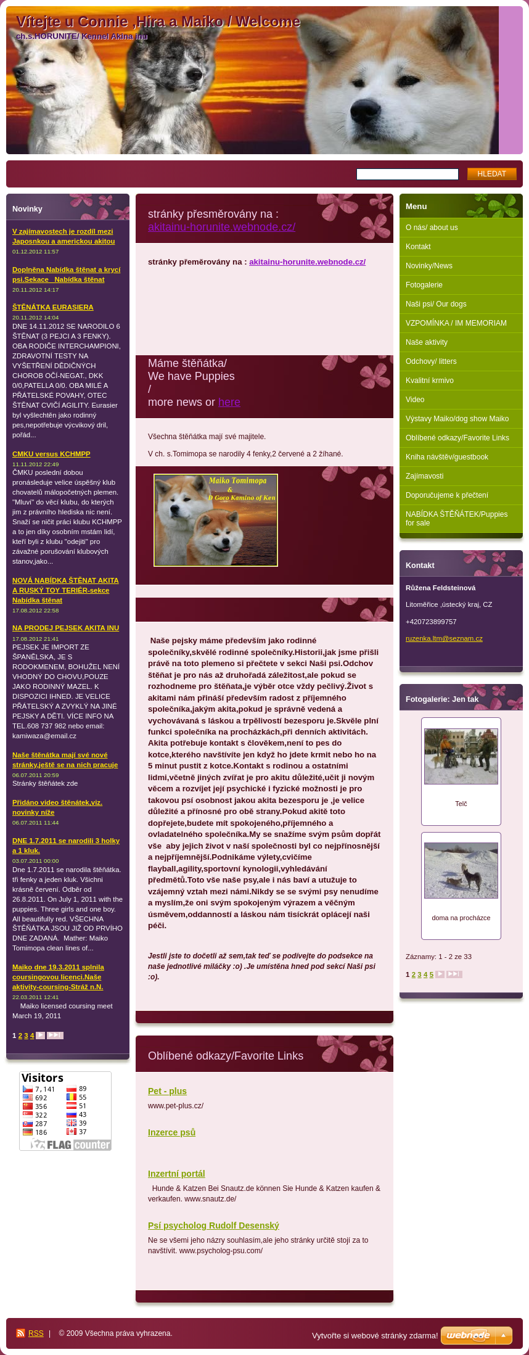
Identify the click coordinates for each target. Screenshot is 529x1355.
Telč (461, 803)
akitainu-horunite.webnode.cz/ (221, 227)
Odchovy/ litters (431, 361)
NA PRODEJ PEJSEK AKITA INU (65, 628)
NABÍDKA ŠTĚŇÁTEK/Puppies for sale (456, 518)
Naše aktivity (427, 342)
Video (415, 399)
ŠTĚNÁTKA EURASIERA (53, 307)
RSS (36, 1333)
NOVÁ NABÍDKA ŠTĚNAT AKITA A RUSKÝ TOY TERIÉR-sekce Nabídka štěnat (65, 590)
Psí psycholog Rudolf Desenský (213, 1225)
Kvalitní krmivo (430, 380)
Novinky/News (429, 266)
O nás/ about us (432, 227)
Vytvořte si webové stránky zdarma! (375, 1335)
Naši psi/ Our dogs (436, 304)
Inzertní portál (176, 1174)
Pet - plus (167, 1091)
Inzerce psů (171, 1132)
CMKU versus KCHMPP (51, 454)
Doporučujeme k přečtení (447, 495)
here (229, 402)
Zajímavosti (424, 476)
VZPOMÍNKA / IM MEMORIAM (456, 323)
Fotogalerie (424, 285)
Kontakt (418, 246)
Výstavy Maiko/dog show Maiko (457, 418)
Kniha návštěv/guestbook (447, 457)
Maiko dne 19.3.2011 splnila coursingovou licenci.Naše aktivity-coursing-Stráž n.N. (58, 977)
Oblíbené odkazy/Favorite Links (457, 438)
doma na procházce (461, 917)
